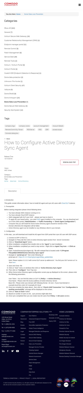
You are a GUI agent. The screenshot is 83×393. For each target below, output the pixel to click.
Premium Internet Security (66, 331)
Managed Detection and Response (39, 331)
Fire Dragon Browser (65, 344)
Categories (10, 21)
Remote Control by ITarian (14, 129)
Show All (7, 28)
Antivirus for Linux (64, 325)
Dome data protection (12, 77)
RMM (30, 366)
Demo (22, 344)
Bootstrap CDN (53, 315)
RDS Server (30, 129)
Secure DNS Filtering (35, 334)
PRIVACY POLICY (25, 378)
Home (18, 14)
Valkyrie (7, 90)
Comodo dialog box (11, 133)
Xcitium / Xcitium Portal (13, 65)
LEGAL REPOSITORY (39, 378)
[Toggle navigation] (79, 5)
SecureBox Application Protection (38, 325)
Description (12, 191)
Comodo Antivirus (64, 316)
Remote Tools (9, 61)
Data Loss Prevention (35, 344)
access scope (57, 129)
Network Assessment (35, 356)
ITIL (30, 375)
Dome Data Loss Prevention (33, 14)
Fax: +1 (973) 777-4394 (8, 331)
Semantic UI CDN (54, 318)
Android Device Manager (36, 353)
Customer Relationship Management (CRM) (20, 40)
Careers (23, 337)
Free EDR (32, 322)
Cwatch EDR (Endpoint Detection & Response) (21, 73)
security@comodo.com (8, 346)
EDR (47, 129)
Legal (22, 331)
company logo (10, 126)
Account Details (58, 126)
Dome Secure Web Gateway (14, 106)
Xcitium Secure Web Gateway (15, 36)
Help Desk (32, 372)
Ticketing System (34, 350)
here (14, 262)
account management (41, 126)
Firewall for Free (64, 328)
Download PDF (69, 162)
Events (23, 325)
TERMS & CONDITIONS (10, 378)
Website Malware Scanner (66, 347)
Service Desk (9, 57)
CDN (50, 311)
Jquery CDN (52, 321)
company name (24, 126)
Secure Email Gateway (35, 341)
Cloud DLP (65, 203)
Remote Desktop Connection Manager (70, 356)
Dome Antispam (10, 98)
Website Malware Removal (67, 353)
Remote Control (10, 49)
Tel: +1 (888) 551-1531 (8, 324)
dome (6, 181)
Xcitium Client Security (12, 85)
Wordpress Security (65, 350)
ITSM (30, 369)
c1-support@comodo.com (9, 341)
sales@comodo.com (7, 336)
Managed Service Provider (36, 347)
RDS (40, 129)
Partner (23, 341)
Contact (23, 334)
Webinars (23, 328)
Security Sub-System (12, 110)
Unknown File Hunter (12, 81)
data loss (13, 181)
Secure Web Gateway (35, 337)
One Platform (33, 316)
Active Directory (23, 181)
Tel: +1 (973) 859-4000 (8, 327)
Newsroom (24, 319)
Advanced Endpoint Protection (37, 319)
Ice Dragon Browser (65, 341)
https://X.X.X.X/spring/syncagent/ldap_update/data (36, 257)
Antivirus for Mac (64, 322)
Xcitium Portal (9, 69)
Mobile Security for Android (67, 337)
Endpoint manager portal (13, 44)
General (7, 32)
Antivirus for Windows (65, 319)
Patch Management (11, 53)
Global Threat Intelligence (36, 328)
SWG (38, 219)
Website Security (64, 334)
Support (23, 316)
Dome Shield (9, 94)
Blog (22, 322)
